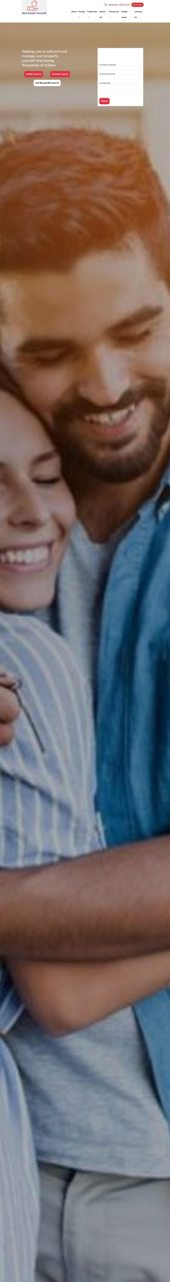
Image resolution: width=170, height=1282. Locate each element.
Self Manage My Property (47, 83)
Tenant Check (124, 14)
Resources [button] (114, 12)
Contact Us (138, 14)
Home (74, 12)
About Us (102, 14)
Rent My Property (60, 74)
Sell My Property (33, 74)
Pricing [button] (81, 12)
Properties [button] (92, 12)
